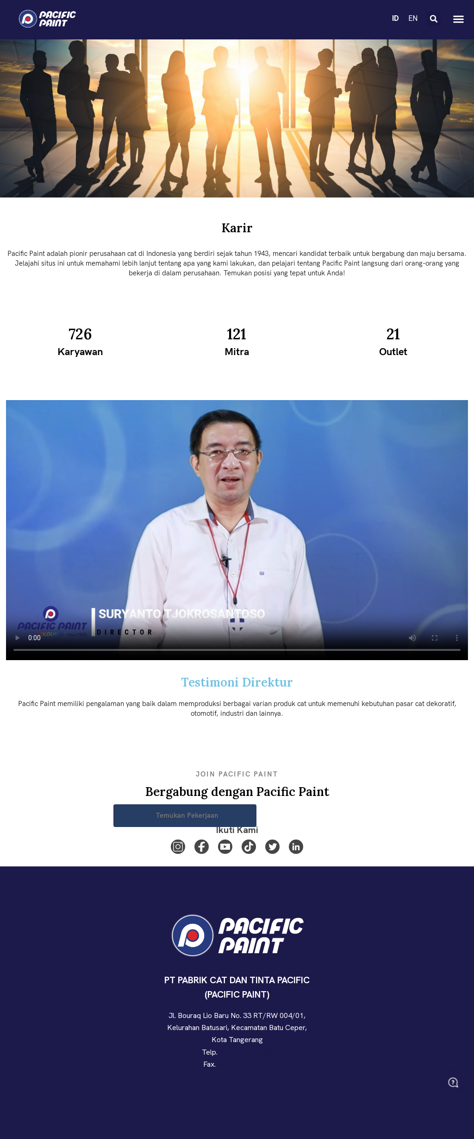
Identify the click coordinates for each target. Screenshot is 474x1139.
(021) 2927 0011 (244, 1064)
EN (413, 18)
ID (395, 18)
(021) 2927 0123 (246, 1052)
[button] (434, 19)
